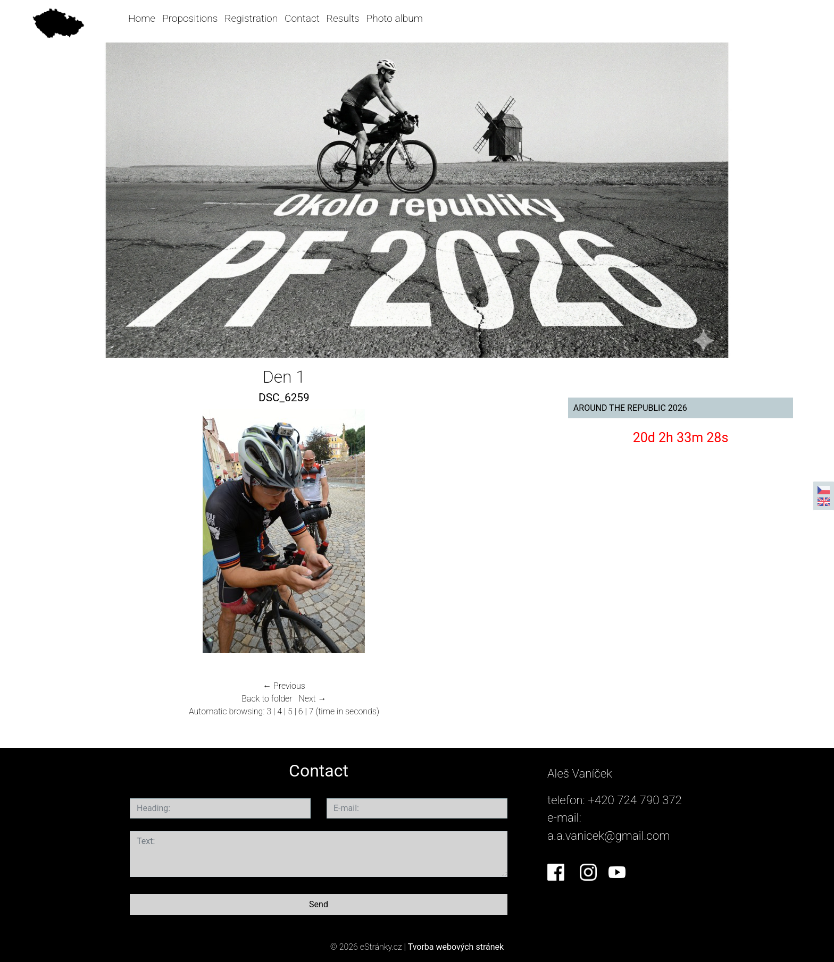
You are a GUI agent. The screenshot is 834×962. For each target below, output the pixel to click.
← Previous (284, 686)
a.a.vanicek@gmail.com (608, 835)
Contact (302, 18)
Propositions (190, 18)
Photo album (394, 18)
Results (343, 18)
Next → (312, 699)
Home (141, 18)
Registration (251, 18)
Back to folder (266, 699)
